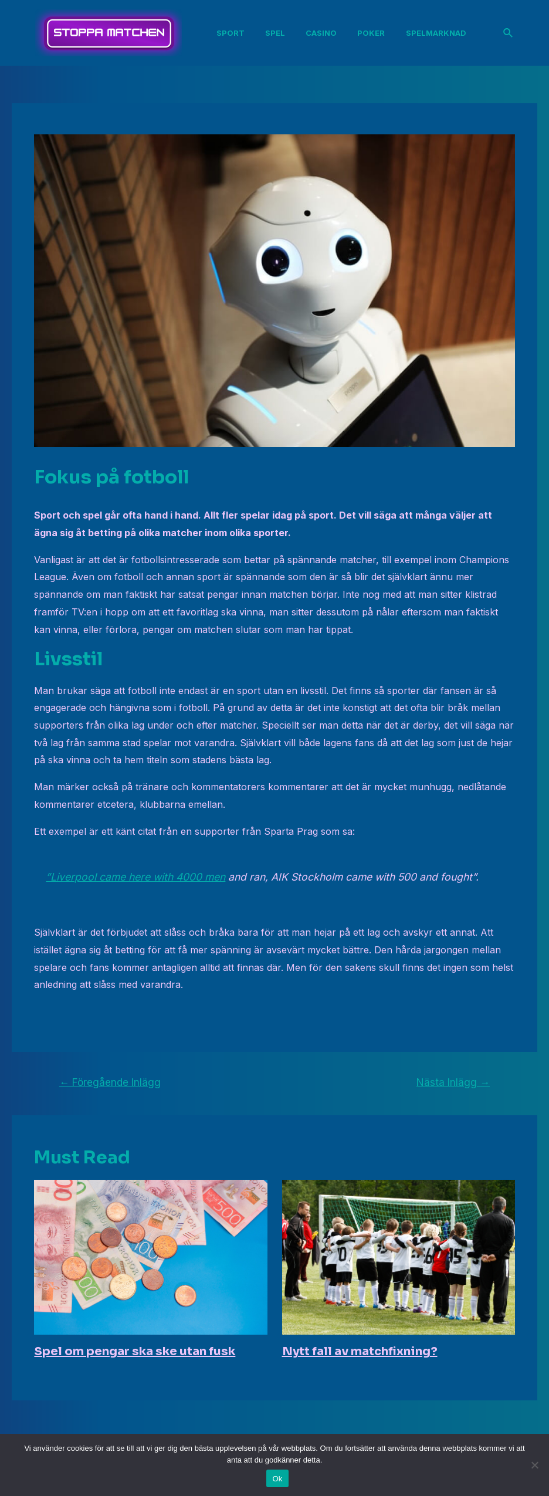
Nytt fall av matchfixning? (360, 1351)
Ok (277, 1478)
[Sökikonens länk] (508, 33)
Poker (370, 33)
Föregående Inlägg (110, 1082)
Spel (278, 33)
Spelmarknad (433, 33)
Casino (322, 33)
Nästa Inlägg (453, 1082)
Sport (235, 33)
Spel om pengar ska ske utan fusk (134, 1351)
